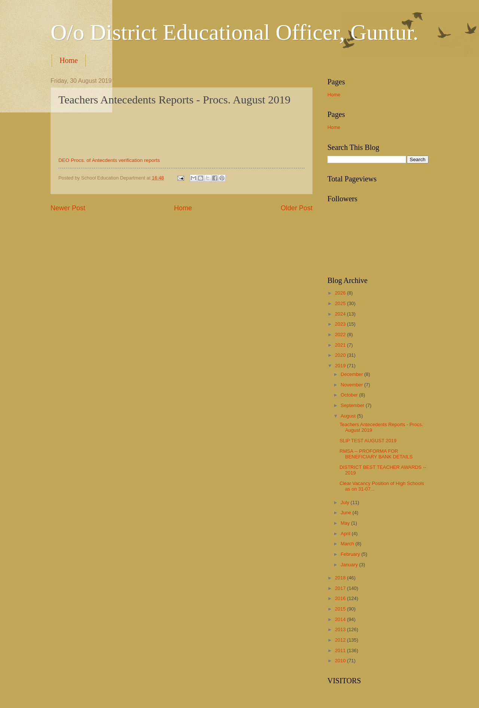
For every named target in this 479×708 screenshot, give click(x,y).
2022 (341, 334)
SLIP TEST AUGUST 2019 (367, 440)
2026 (341, 293)
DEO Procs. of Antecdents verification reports (109, 160)
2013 (341, 629)
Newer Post (68, 208)
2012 (341, 640)
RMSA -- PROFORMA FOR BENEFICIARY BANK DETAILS (375, 454)
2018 (341, 578)
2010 (341, 660)
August (349, 416)
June (347, 512)
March (348, 543)
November (352, 385)
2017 (341, 588)
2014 (341, 619)
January (350, 564)
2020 (341, 355)
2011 (341, 650)
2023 (341, 324)
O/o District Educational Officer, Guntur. (234, 32)
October (350, 395)
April (346, 533)
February (351, 554)
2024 (341, 314)
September (353, 405)
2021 (341, 345)
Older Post (296, 208)
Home (69, 60)
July (345, 502)
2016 (341, 598)
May (346, 523)
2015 (341, 609)
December (352, 374)
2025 (341, 303)
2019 (341, 365)
